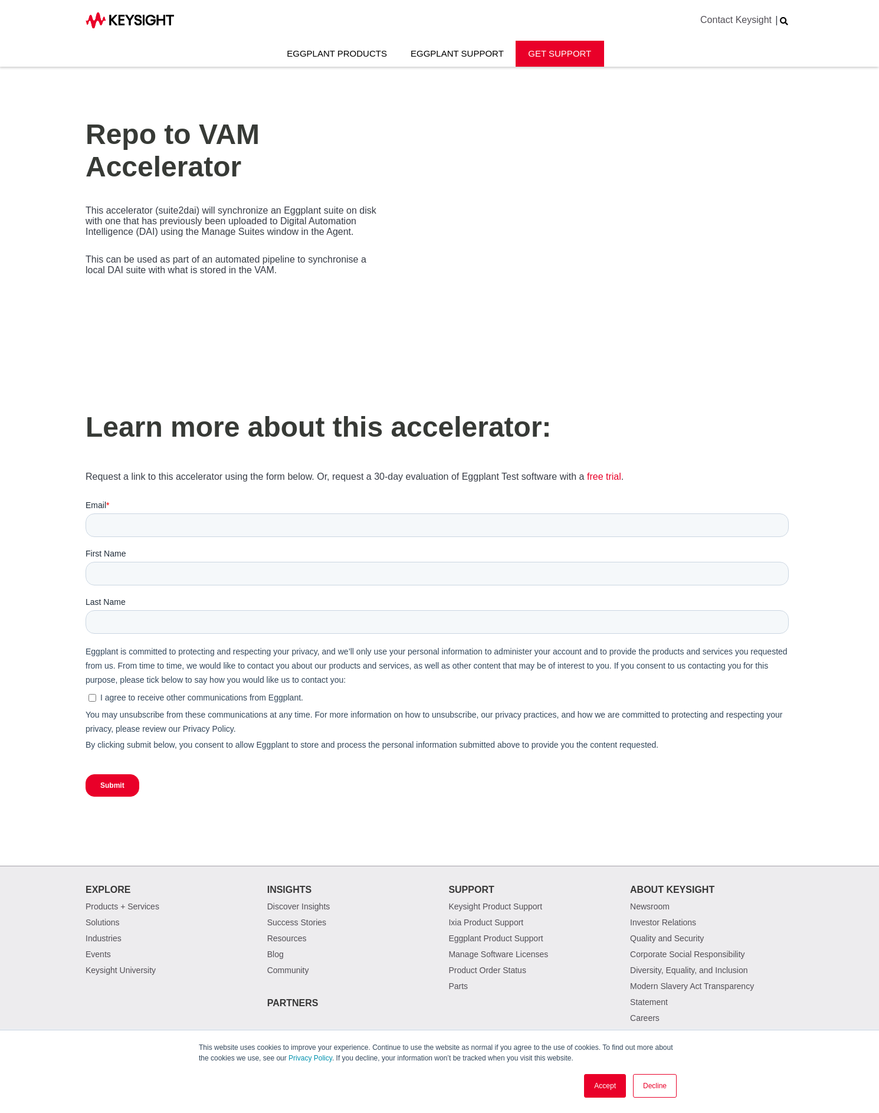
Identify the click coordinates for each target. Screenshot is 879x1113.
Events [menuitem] (98, 954)
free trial (604, 477)
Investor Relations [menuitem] (663, 922)
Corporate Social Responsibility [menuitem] (687, 954)
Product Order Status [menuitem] (487, 970)
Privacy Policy (310, 1058)
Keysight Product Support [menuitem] (495, 906)
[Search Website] (784, 21)
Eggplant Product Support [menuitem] (495, 938)
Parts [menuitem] (458, 986)
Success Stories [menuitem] (296, 922)
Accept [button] (605, 1086)
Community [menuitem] (288, 970)
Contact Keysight (736, 20)
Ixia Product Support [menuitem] (485, 922)
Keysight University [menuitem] (121, 970)
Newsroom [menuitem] (650, 906)
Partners (293, 1003)
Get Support (559, 53)
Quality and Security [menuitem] (667, 938)
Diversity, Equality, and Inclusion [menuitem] (688, 970)
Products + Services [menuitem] (122, 906)
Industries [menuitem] (104, 938)
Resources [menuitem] (287, 938)
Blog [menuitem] (275, 954)
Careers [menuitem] (645, 1018)
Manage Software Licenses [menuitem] (498, 954)
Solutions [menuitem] (103, 922)
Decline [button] (655, 1086)
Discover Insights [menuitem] (298, 906)
